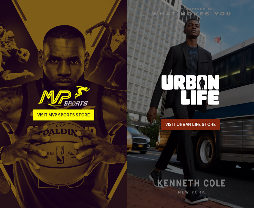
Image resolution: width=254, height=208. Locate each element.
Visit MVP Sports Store (63, 115)
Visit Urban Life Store (190, 124)
